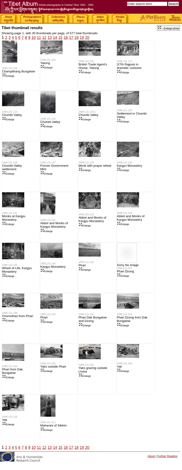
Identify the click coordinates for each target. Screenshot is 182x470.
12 (44, 38)
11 (39, 38)
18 (76, 38)
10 (34, 38)
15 (60, 38)
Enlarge (8, 75)
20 (87, 38)
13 (50, 38)
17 (71, 38)
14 (55, 38)
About (151, 456)
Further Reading (167, 456)
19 (82, 38)
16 (66, 38)
